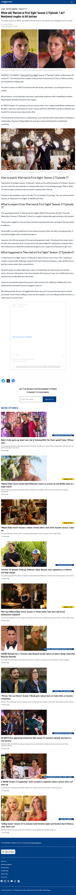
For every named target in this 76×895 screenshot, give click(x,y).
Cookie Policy (4, 870)
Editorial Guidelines (6, 864)
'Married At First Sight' (29, 75)
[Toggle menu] (73, 2)
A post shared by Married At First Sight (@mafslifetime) (38, 366)
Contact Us (4, 877)
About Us (3, 861)
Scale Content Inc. (36, 843)
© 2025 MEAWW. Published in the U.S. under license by (16, 843)
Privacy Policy (5, 867)
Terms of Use (4, 874)
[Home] (6, 2)
